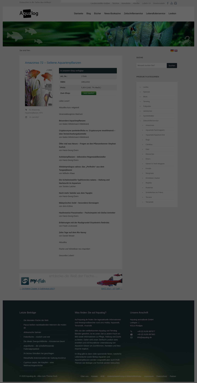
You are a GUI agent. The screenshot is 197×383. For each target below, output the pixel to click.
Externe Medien (123, 44)
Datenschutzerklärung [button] (104, 76)
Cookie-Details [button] (91, 76)
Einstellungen (68, 38)
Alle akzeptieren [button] (98, 53)
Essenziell (69, 44)
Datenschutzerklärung (81, 35)
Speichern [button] (98, 61)
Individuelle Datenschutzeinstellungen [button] (99, 69)
